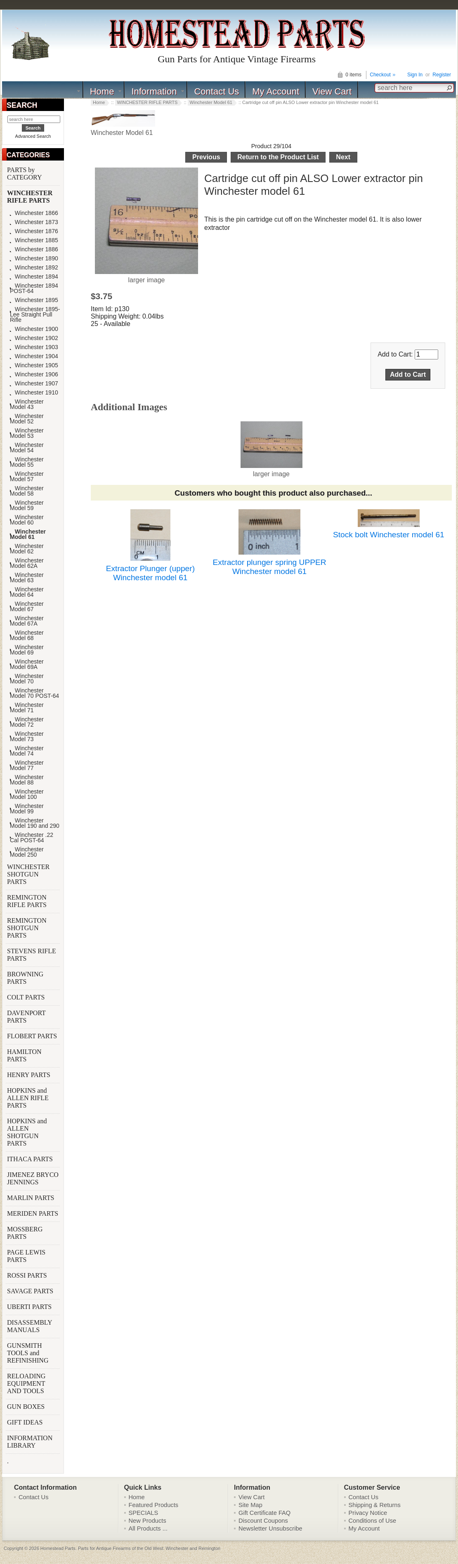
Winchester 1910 (34, 392)
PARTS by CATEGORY (25, 173)
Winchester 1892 (34, 267)
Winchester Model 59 (27, 505)
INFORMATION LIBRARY (29, 1441)
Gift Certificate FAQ (264, 1513)
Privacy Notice (368, 1513)
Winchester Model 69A (27, 664)
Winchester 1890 (34, 258)
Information (154, 91)
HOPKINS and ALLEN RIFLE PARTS (28, 1098)
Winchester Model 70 (27, 678)
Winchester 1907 (34, 383)
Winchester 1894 (34, 276)
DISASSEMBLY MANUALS (29, 1326)
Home (102, 91)
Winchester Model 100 (27, 794)
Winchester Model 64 (27, 592)
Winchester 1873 (34, 222)
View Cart (332, 91)
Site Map (250, 1505)
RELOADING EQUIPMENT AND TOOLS (26, 1383)
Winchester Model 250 (27, 852)
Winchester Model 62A (27, 563)
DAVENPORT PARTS (26, 1016)
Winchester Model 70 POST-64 (34, 693)
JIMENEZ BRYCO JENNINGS (33, 1178)
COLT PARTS (26, 997)
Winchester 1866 (34, 213)
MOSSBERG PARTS (24, 1233)
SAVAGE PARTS (31, 1291)
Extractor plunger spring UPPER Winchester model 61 (269, 567)
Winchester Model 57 (27, 476)
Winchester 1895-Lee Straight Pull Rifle (35, 315)
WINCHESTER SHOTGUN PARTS (28, 874)
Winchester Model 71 (27, 707)
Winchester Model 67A (27, 621)
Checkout (380, 75)
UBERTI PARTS (30, 1306)
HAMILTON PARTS (24, 1055)
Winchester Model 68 (27, 635)
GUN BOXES (26, 1406)
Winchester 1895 (34, 300)
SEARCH (22, 105)
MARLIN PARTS (31, 1197)
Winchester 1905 (34, 365)
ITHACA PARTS (30, 1158)
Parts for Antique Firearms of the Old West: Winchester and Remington (149, 1548)
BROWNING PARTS (25, 978)
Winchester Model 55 (27, 462)
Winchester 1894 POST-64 (34, 288)
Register (441, 75)
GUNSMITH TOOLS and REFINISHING (28, 1353)
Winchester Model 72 (27, 722)
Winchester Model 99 (27, 808)
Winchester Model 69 (27, 650)
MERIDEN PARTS (33, 1213)
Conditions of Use (373, 1520)
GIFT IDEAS (25, 1422)
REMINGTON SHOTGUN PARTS (27, 928)
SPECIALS (143, 1513)
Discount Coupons (263, 1520)
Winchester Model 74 (27, 751)
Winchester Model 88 (27, 780)
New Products (147, 1520)
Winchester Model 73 (27, 736)
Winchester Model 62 (27, 548)
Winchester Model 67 (27, 606)
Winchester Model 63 (27, 577)
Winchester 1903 (34, 347)
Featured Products (154, 1505)
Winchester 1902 (34, 338)
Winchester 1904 (34, 356)
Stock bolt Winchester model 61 (388, 534)
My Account (275, 91)
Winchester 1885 (34, 240)
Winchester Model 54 (27, 447)
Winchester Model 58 (27, 491)
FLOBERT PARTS (32, 1036)
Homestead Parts (58, 1548)
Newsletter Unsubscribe (270, 1528)
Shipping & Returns (375, 1505)
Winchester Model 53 (27, 433)
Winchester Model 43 (27, 404)
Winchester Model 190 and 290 (34, 823)
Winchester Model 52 (27, 418)
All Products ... (148, 1528)
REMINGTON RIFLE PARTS (27, 901)
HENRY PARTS (29, 1074)
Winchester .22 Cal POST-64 (31, 837)
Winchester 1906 (34, 374)
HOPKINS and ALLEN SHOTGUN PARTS (27, 1132)
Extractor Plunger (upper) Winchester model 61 (150, 573)
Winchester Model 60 (27, 520)
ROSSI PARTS (27, 1275)
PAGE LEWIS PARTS (26, 1256)
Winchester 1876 (34, 231)
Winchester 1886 (34, 249)
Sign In (415, 75)
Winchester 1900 (34, 329)
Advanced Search (33, 136)
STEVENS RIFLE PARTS (31, 954)
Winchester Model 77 (27, 765)
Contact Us (216, 91)
